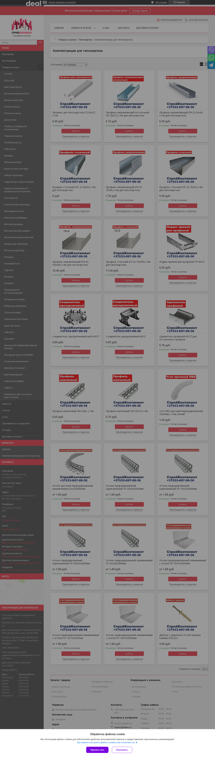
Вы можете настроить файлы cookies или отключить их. (106, 742)
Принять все (97, 750)
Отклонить (122, 750)
